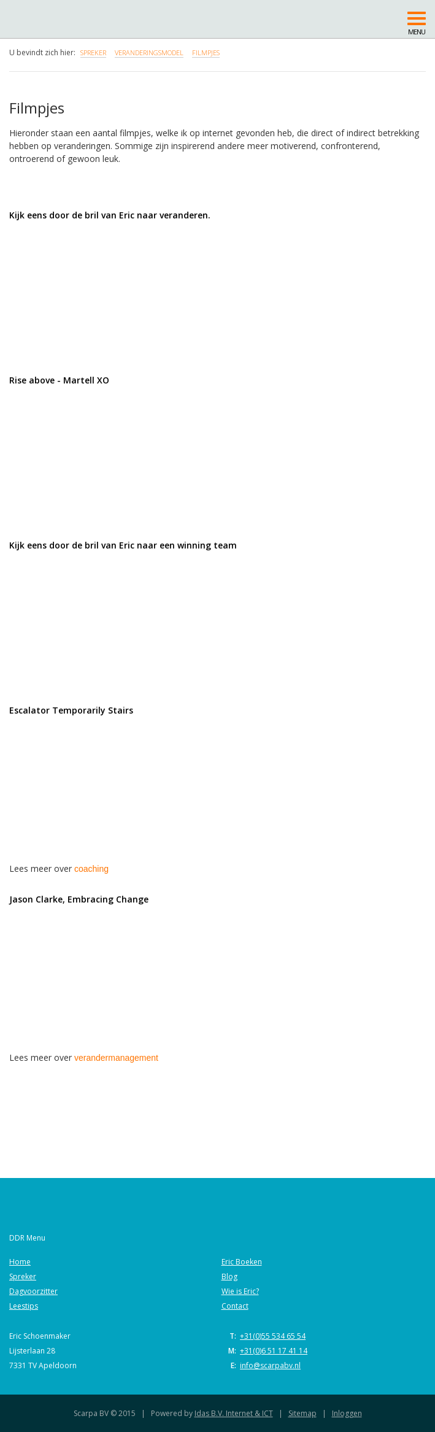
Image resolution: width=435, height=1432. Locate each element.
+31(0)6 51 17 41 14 (273, 1350)
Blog (229, 1276)
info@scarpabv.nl (270, 1365)
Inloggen (347, 1413)
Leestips (23, 1306)
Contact (234, 1306)
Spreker (22, 1276)
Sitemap (302, 1413)
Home (20, 1262)
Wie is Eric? (240, 1291)
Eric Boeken (241, 1262)
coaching (91, 869)
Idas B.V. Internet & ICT (233, 1413)
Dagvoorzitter (33, 1291)
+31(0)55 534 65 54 (273, 1336)
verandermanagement (116, 1058)
